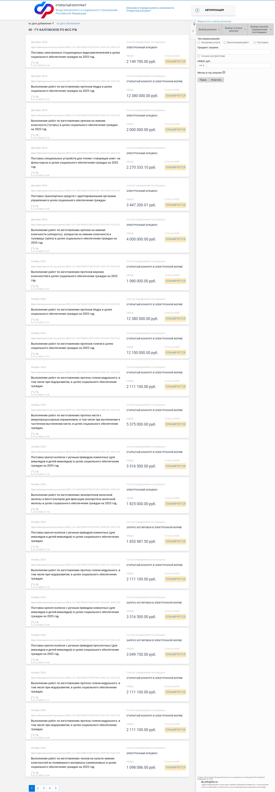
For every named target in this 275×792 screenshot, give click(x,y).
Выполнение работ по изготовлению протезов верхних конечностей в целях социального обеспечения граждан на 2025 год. (74, 276)
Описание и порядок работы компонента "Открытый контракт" (150, 9)
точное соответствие (213, 56)
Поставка (262, 42)
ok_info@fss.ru (209, 781)
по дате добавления (39, 23)
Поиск (203, 79)
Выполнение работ (238, 42)
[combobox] (209, 29)
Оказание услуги (210, 42)
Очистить (216, 79)
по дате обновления (68, 23)
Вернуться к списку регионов (214, 21)
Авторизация (214, 10)
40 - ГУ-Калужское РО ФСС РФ (52, 30)
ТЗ (36, 62)
